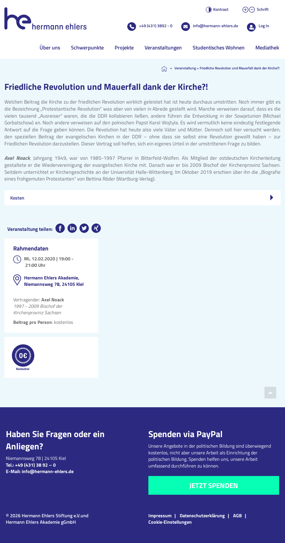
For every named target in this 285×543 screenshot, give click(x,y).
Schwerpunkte (87, 47)
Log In (264, 26)
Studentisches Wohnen (219, 47)
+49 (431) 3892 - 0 (155, 26)
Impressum (160, 515)
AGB (237, 515)
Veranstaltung (185, 68)
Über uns (50, 47)
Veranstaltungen (163, 47)
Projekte (124, 47)
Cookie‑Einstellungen (170, 521)
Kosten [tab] (141, 197)
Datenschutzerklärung (202, 515)
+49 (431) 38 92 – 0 (35, 464)
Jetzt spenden (213, 485)
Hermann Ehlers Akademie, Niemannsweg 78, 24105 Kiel (54, 281)
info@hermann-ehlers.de (215, 26)
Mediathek (267, 47)
